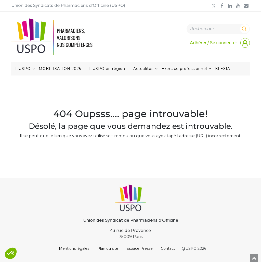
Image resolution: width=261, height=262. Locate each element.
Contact (168, 248)
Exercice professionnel (184, 68)
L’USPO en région (107, 68)
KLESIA (222, 68)
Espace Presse (139, 248)
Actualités (143, 68)
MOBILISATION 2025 (60, 68)
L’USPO (23, 68)
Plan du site (107, 248)
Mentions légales (74, 248)
